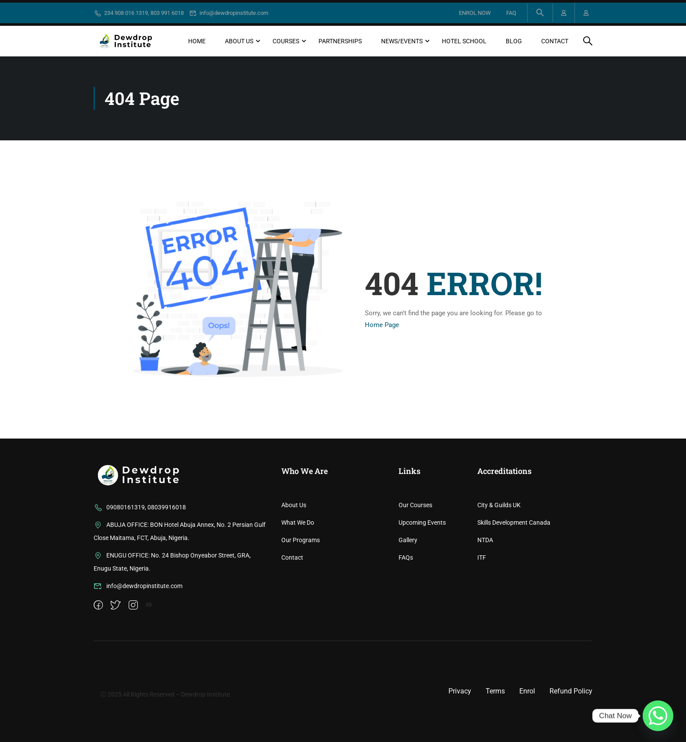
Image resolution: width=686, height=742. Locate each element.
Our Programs (300, 596)
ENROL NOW (474, 13)
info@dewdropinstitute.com (229, 13)
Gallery (408, 596)
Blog (514, 41)
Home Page (382, 325)
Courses (286, 41)
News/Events (402, 41)
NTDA (485, 596)
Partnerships (340, 41)
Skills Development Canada (513, 578)
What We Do (297, 578)
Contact (554, 41)
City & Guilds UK (499, 561)
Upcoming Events (422, 578)
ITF (481, 613)
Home (197, 41)
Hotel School (464, 41)
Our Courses (415, 561)
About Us (239, 41)
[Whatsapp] (658, 715)
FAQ (510, 13)
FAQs (406, 613)
